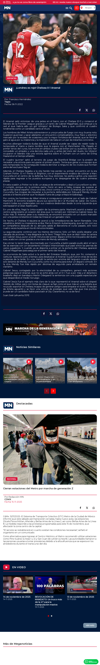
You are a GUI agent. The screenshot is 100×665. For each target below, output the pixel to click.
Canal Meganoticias (91, 661)
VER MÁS (90, 625)
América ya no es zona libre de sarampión (28, 2)
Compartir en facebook (79, 110)
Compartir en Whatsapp (93, 110)
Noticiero (76, 7)
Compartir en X (86, 110)
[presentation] (46, 391)
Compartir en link (93, 507)
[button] (48, 616)
